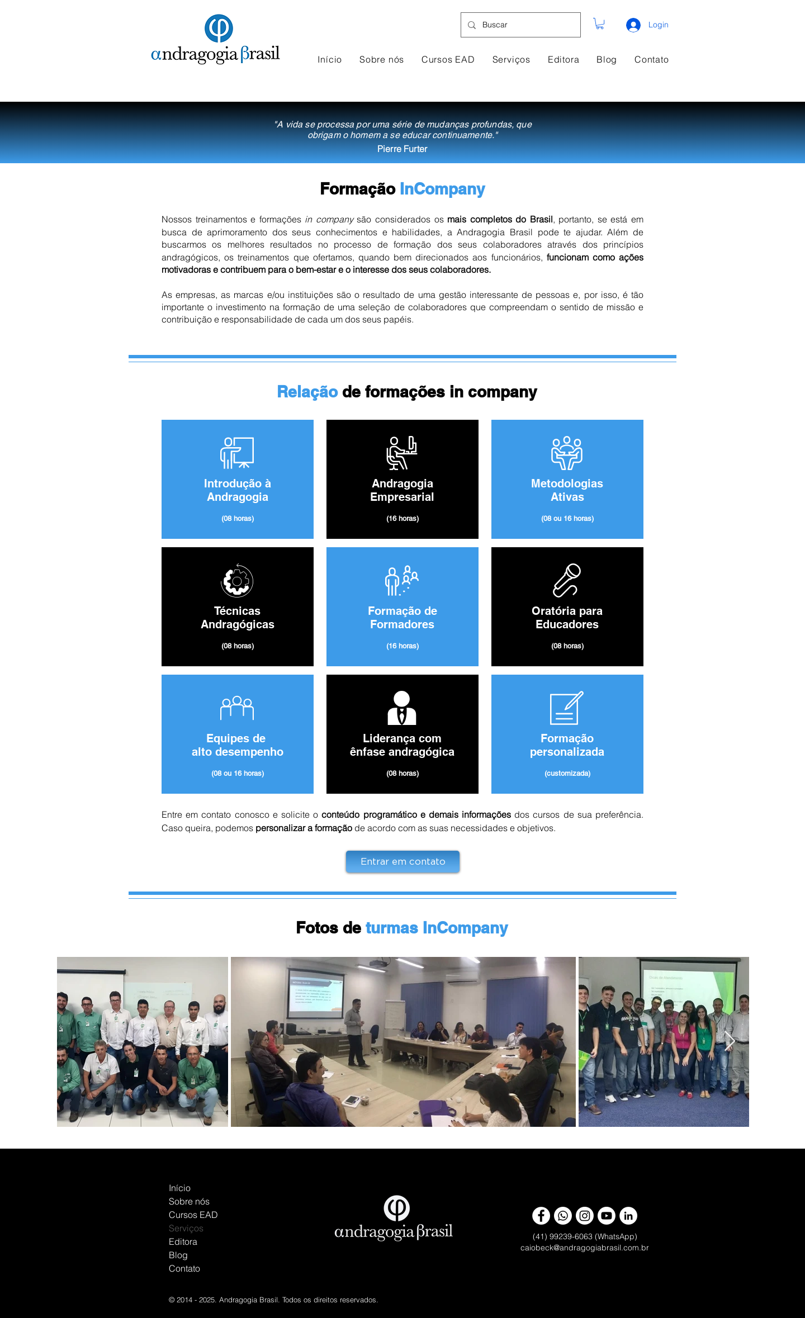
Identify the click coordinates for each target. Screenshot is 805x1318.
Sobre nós (189, 1201)
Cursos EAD (193, 1214)
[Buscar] (519, 25)
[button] (600, 23)
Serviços (186, 1228)
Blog (178, 1254)
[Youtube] (606, 1216)
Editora (183, 1241)
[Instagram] (585, 1216)
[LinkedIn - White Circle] (628, 1216)
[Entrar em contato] (403, 862)
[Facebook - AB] (541, 1216)
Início (180, 1187)
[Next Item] (729, 1041)
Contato (184, 1268)
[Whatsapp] (563, 1216)
